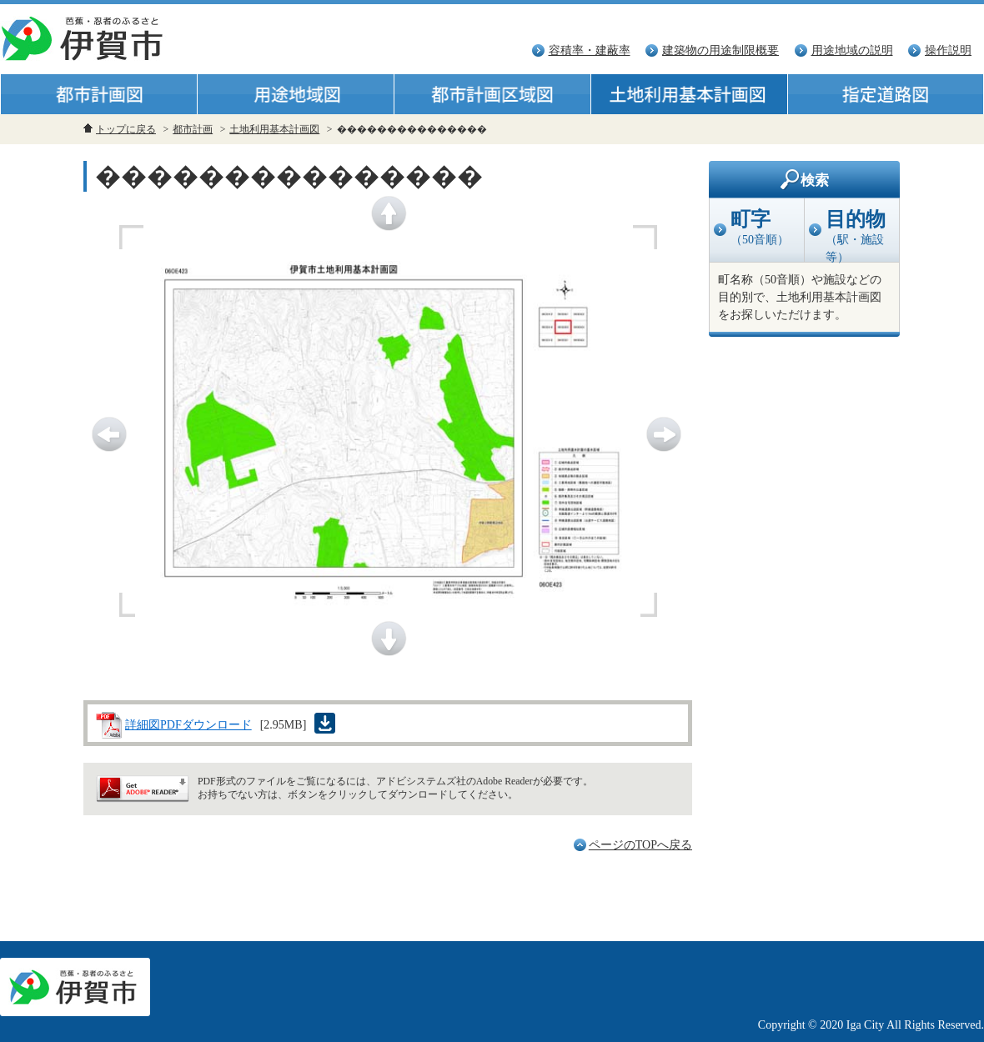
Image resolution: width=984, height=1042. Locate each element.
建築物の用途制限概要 (720, 50)
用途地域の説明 (852, 50)
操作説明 (948, 50)
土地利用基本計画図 (274, 129)
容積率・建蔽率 (589, 50)
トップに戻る (126, 129)
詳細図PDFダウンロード (188, 725)
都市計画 (193, 129)
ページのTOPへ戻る (640, 845)
